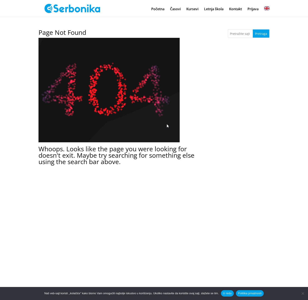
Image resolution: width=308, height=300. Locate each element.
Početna (157, 9)
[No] (303, 293)
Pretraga (261, 34)
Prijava (253, 9)
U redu (227, 293)
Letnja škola (214, 9)
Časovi (175, 9)
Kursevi (192, 9)
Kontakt (235, 9)
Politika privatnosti (250, 293)
